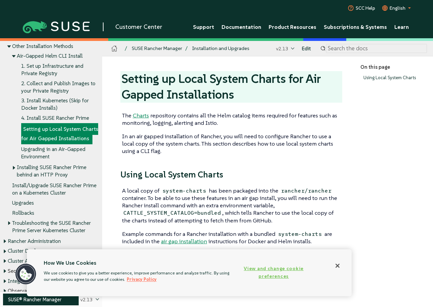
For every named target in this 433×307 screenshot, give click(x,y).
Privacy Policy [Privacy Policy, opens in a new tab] (142, 279)
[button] (26, 274)
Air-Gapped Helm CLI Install (50, 56)
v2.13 (282, 48)
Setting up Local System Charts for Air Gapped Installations (59, 134)
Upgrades (23, 203)
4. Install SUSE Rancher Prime (55, 118)
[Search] (376, 48)
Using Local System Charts (389, 78)
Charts (141, 115)
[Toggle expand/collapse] (9, 46)
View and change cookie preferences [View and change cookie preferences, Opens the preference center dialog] (274, 272)
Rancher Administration (34, 241)
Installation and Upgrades (220, 48)
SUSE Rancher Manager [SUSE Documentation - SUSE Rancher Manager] (157, 48)
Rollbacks (23, 213)
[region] (189, 272)
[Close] (337, 265)
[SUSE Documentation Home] (114, 49)
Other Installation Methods (42, 46)
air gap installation (184, 241)
